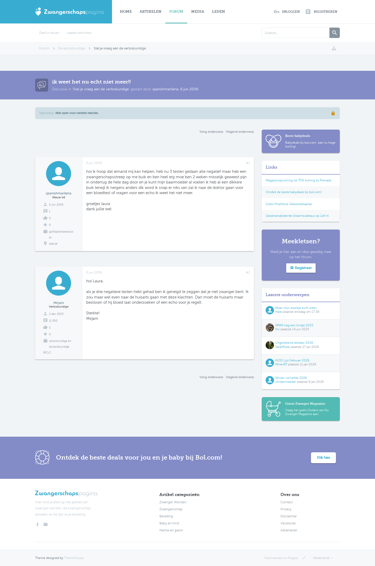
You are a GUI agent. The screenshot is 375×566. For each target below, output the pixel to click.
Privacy (285, 509)
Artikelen (150, 11)
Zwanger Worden (172, 502)
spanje (53, 243)
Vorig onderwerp (211, 131)
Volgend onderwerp (240, 131)
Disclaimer (288, 516)
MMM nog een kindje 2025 (294, 325)
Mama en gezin (171, 530)
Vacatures (288, 523)
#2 (248, 272)
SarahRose (282, 347)
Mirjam (58, 303)
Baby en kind (169, 523)
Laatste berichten (79, 33)
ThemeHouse (73, 558)
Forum (176, 11)
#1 (248, 163)
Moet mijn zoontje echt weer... (297, 308)
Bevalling (166, 516)
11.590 (53, 320)
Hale (278, 312)
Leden (218, 11)
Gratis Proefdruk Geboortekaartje (289, 204)
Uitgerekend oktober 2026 (294, 343)
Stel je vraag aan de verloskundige (101, 89)
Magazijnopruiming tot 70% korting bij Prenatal (298, 180)
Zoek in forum (49, 33)
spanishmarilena (165, 89)
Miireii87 (281, 364)
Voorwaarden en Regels (281, 558)
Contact (286, 502)
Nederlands (321, 558)
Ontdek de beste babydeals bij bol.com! (294, 192)
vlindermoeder (285, 382)
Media (197, 11)
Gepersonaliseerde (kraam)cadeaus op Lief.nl (297, 216)
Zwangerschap (171, 509)
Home (126, 11)
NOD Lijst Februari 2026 (292, 360)
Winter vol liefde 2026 (291, 378)
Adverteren (288, 530)
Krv (277, 329)
